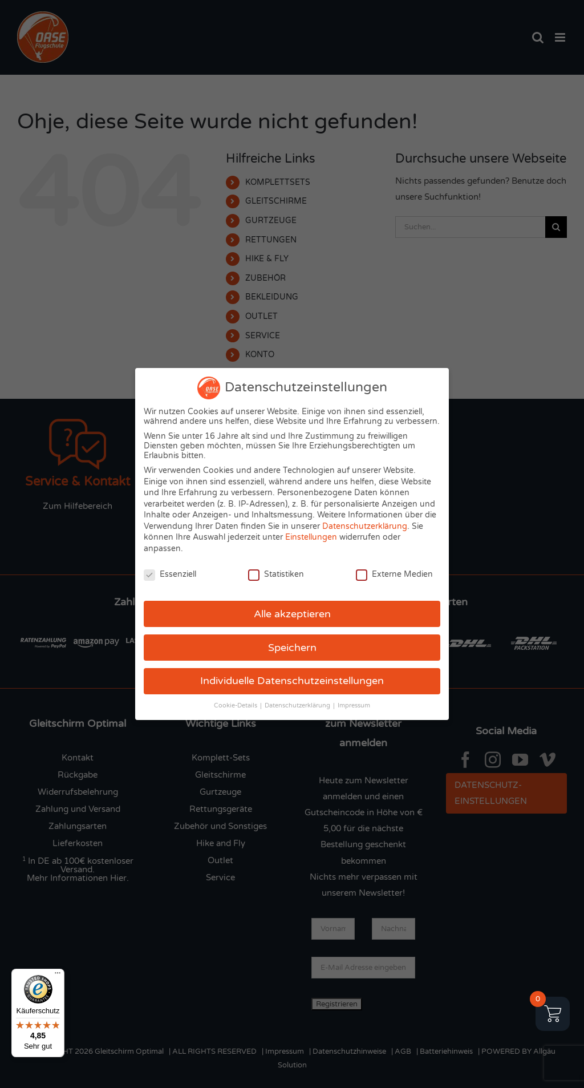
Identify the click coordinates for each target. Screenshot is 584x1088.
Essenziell (170, 574)
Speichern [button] (292, 648)
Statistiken (276, 574)
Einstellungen (311, 537)
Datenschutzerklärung (364, 526)
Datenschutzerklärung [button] (298, 705)
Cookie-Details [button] (236, 705)
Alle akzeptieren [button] (292, 614)
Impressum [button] (354, 705)
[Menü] (57, 975)
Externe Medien (394, 574)
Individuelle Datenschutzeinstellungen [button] (292, 681)
